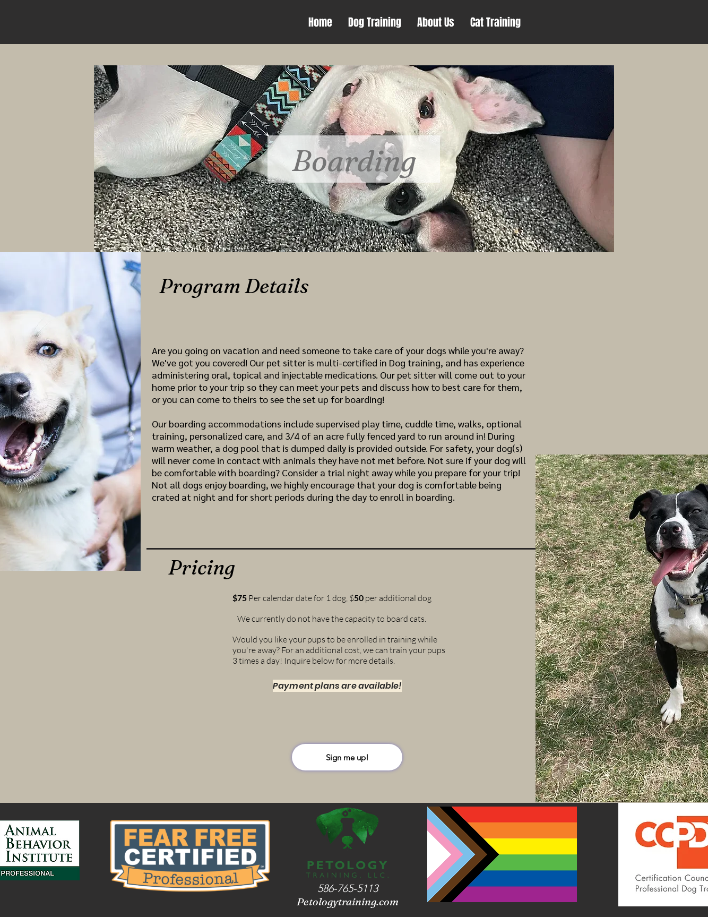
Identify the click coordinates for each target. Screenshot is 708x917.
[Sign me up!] (347, 757)
